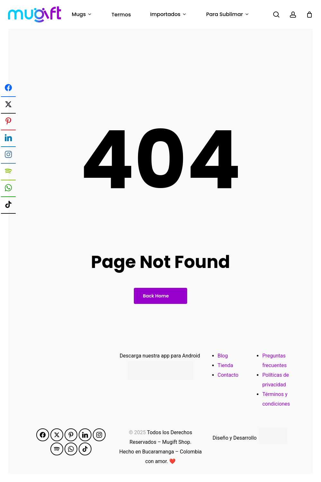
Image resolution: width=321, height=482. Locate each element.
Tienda (225, 365)
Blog (223, 356)
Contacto (228, 375)
